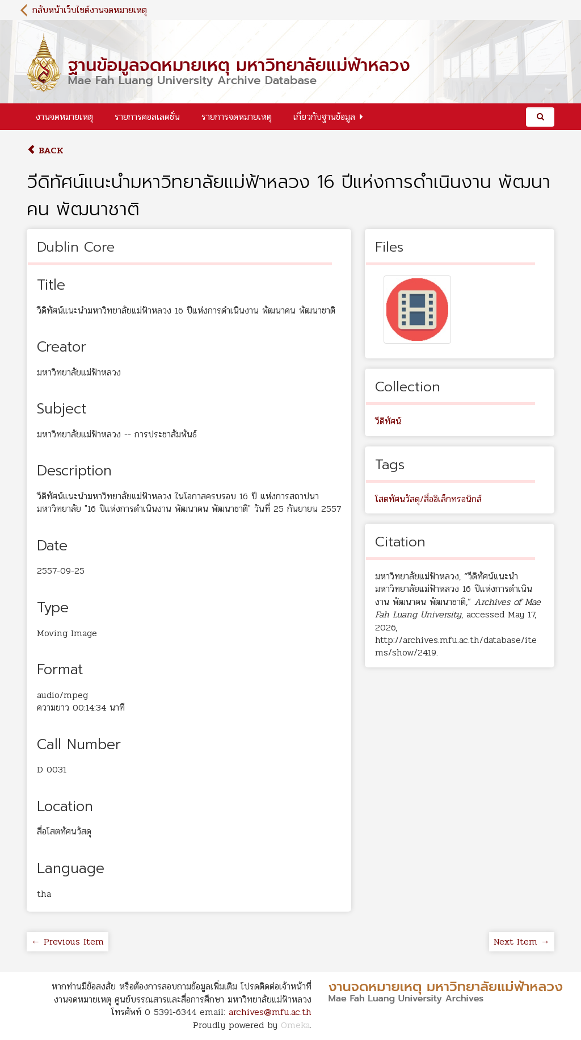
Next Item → (522, 941)
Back (45, 150)
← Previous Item (67, 941)
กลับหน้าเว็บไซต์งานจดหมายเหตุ (89, 10)
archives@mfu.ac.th (270, 1012)
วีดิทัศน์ (388, 421)
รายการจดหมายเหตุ (236, 117)
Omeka (295, 1025)
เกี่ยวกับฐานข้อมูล (324, 117)
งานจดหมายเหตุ (64, 117)
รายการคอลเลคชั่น (147, 117)
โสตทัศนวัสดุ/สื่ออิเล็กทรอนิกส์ (428, 499)
